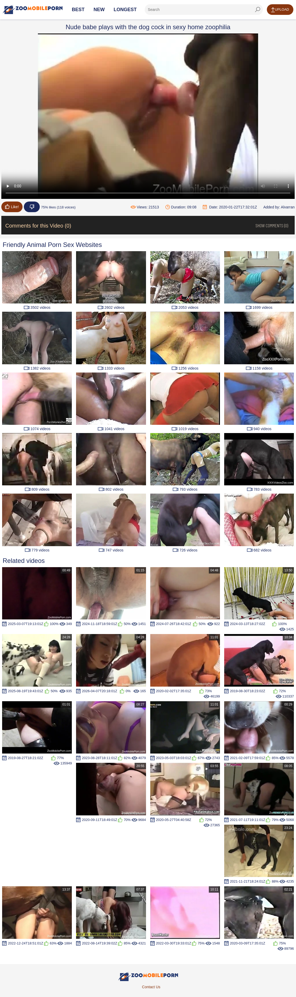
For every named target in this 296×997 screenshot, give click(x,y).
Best (78, 9)
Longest (125, 9)
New (99, 9)
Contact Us (151, 987)
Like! (12, 206)
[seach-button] (257, 9)
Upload (280, 9)
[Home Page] (33, 9)
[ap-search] (204, 9)
